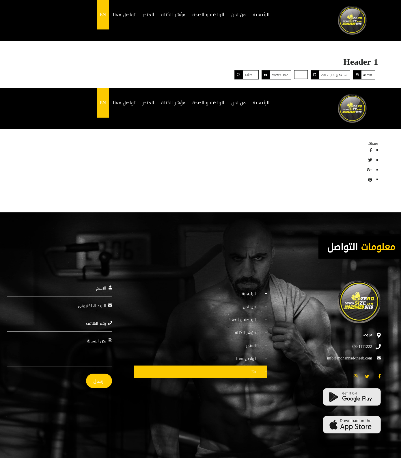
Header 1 (361, 62)
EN (253, 372)
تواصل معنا (246, 359)
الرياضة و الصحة (242, 320)
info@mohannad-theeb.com (349, 358)
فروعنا (366, 335)
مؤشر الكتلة (245, 333)
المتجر (251, 346)
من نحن (249, 307)
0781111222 (362, 347)
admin (367, 75)
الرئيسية (249, 294)
